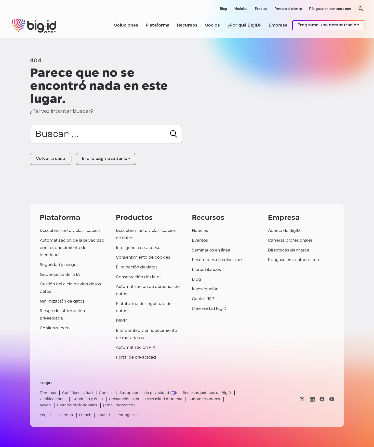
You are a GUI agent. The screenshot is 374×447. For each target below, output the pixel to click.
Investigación (205, 289)
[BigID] (34, 25)
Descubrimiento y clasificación (70, 230)
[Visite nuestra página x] (302, 399)
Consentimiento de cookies (143, 257)
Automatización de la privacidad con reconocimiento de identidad (72, 247)
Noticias (241, 9)
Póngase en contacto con (330, 9)
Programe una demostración (328, 25)
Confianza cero (55, 328)
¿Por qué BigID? (244, 25)
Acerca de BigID (284, 230)
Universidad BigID (209, 308)
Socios (212, 25)
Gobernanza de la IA (60, 274)
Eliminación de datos (137, 267)
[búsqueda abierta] (361, 8)
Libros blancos (206, 269)
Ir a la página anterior (106, 158)
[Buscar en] (173, 134)
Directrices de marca (288, 250)
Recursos (187, 25)
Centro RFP (203, 298)
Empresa (278, 25)
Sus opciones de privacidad (144, 393)
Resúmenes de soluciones (217, 259)
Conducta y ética (87, 399)
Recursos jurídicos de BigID (207, 393)
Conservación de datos (138, 277)
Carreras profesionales (290, 240)
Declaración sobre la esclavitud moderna (145, 399)
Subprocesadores (204, 399)
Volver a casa (50, 158)
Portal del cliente (288, 9)
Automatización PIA (136, 347)
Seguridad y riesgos (59, 264)
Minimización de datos (62, 301)
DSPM (121, 320)
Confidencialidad (77, 393)
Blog (223, 9)
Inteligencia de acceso (138, 247)
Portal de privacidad (136, 357)
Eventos (200, 240)
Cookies (106, 393)
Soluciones (126, 25)
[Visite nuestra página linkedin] (312, 399)
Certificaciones (53, 399)
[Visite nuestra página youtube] (331, 399)
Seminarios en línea (211, 250)
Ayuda (45, 405)
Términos (48, 393)
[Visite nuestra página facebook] (322, 399)
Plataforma (158, 25)
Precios (261, 9)
